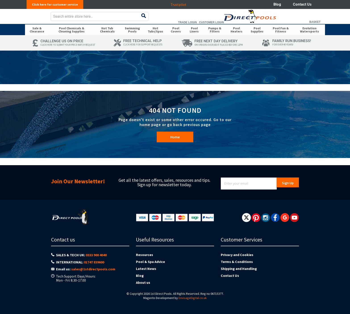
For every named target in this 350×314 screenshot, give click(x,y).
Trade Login (267, 25)
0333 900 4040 (96, 255)
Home (175, 146)
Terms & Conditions (237, 261)
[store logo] (60, 20)
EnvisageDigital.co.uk (193, 298)
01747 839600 (94, 262)
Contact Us (302, 4)
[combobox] (183, 19)
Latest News (146, 268)
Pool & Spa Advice (150, 261)
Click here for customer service (57, 4)
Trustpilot (181, 4)
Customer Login (291, 25)
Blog (277, 4)
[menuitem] (37, 38)
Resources (144, 254)
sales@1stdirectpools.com (93, 269)
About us (143, 282)
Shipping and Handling (239, 268)
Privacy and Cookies (237, 254)
